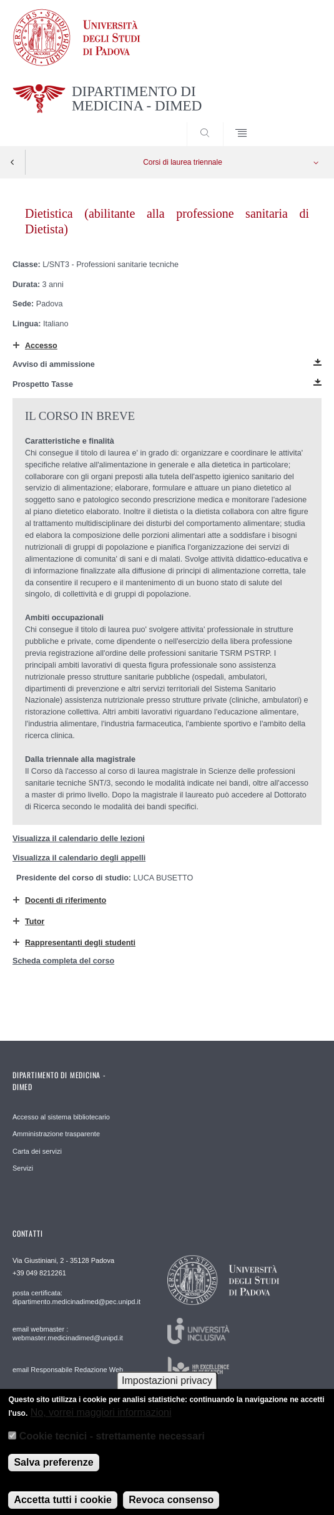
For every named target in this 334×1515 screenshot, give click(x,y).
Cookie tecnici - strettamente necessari (112, 1444)
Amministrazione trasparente (56, 1133)
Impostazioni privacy (167, 1388)
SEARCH (296, 122)
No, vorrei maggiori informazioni (101, 1420)
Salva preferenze (53, 1470)
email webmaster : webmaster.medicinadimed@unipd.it (67, 1333)
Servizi (22, 1168)
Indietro (12, 162)
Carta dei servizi (37, 1151)
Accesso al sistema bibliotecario (61, 1117)
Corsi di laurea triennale (182, 162)
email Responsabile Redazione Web (67, 1369)
